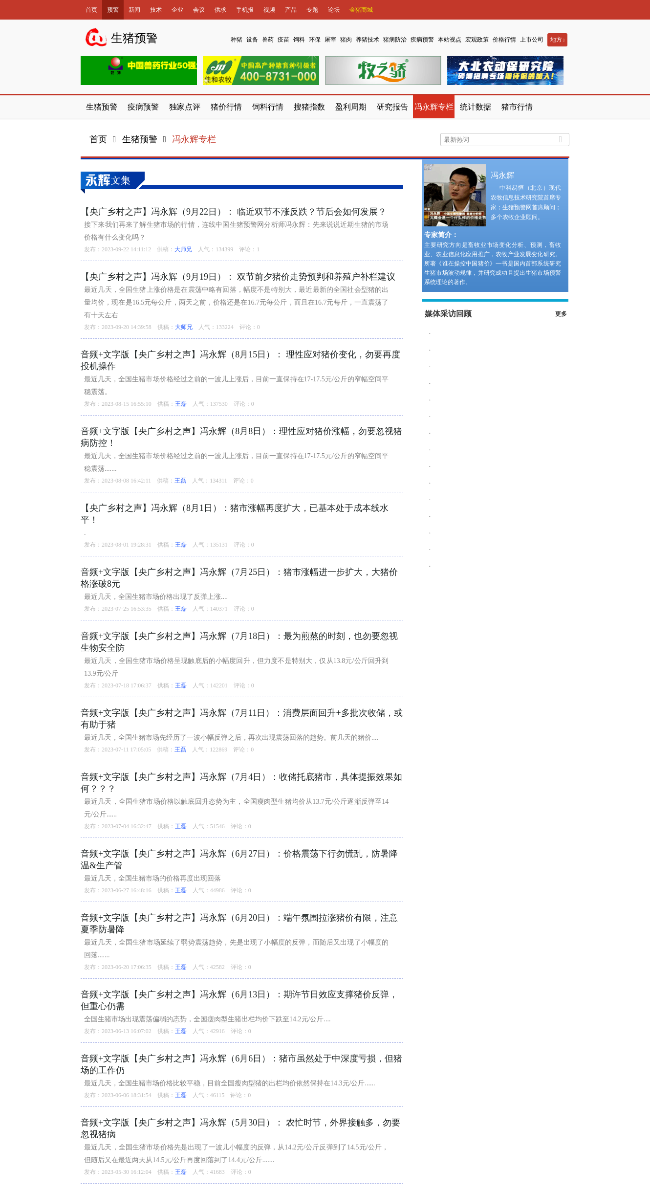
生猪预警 (139, 139)
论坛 (334, 9)
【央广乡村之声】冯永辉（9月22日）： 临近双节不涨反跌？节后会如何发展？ (234, 212)
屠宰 (330, 39)
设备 (252, 39)
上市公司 (531, 39)
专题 (312, 9)
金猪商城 (361, 9)
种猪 (236, 39)
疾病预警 (422, 39)
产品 (291, 9)
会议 (199, 9)
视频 (269, 9)
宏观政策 (477, 39)
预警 (113, 9)
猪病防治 (395, 39)
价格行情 (504, 39)
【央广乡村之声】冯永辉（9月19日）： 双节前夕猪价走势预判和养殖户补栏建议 (238, 277)
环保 (315, 39)
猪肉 (346, 39)
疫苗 (283, 39)
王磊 (181, 403)
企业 (177, 9)
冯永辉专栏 (194, 139)
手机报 (245, 9)
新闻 (134, 9)
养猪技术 (367, 39)
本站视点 (449, 39)
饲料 (299, 39)
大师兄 (183, 249)
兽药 (268, 39)
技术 (156, 9)
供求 (220, 9)
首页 (91, 9)
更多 (561, 313)
